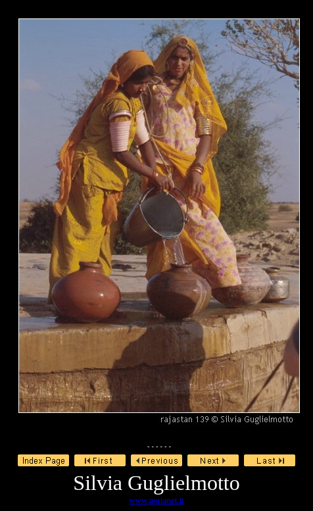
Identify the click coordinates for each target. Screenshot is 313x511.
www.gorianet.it (156, 500)
